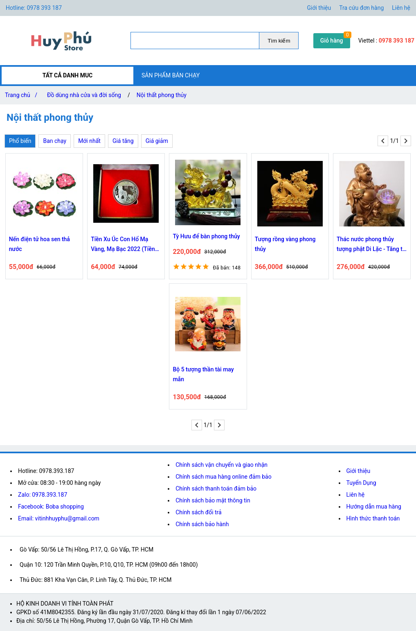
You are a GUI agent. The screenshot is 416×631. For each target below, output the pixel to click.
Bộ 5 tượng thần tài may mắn (203, 374)
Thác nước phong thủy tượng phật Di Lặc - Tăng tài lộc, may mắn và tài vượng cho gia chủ (372, 245)
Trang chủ (22, 95)
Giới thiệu (358, 471)
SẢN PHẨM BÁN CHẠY (171, 75)
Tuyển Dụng (361, 482)
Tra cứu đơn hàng (361, 8)
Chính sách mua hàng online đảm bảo (223, 476)
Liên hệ (401, 8)
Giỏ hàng (331, 40)
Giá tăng (123, 141)
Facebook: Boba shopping (51, 506)
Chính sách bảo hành (202, 524)
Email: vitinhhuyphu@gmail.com (58, 518)
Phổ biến (20, 141)
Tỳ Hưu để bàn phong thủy (206, 236)
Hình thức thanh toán (373, 518)
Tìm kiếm (279, 41)
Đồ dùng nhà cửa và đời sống (84, 95)
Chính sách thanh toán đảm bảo (215, 488)
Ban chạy (54, 141)
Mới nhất (89, 141)
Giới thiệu (319, 8)
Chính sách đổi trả (198, 512)
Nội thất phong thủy (162, 95)
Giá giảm (157, 141)
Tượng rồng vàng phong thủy (285, 244)
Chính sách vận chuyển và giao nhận (221, 464)
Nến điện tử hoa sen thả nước (39, 244)
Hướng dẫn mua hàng (373, 506)
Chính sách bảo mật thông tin (212, 500)
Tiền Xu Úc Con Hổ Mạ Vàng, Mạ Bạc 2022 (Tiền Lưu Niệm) (123, 245)
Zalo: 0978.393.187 (42, 494)
